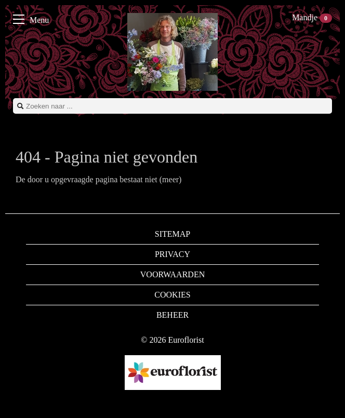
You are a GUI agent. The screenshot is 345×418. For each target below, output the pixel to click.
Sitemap (172, 234)
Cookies (172, 294)
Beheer (172, 315)
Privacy (172, 254)
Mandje (312, 17)
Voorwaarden (172, 274)
